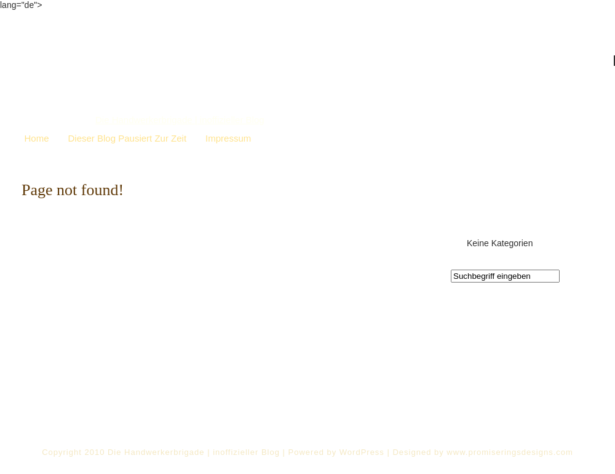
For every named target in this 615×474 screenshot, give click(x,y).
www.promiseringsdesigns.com (509, 452)
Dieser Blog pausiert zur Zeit (127, 138)
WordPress (361, 452)
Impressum (228, 138)
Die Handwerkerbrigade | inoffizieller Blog (179, 119)
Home (37, 138)
